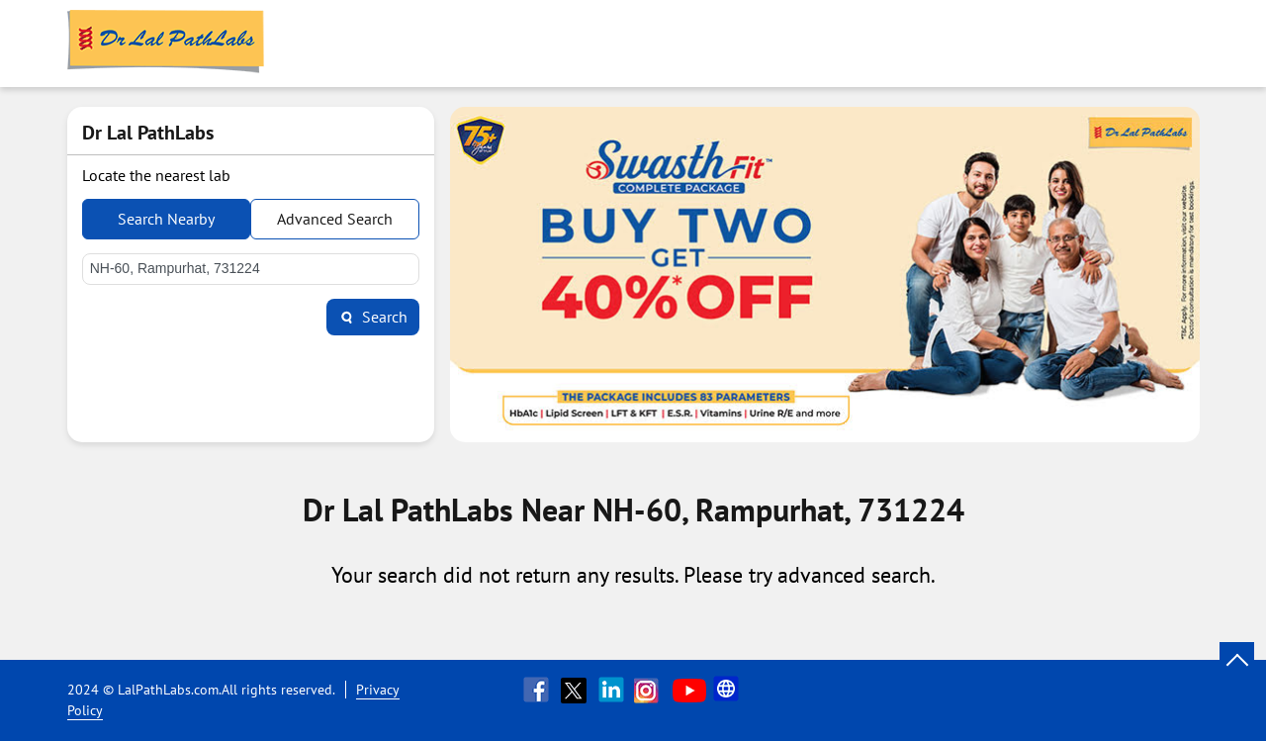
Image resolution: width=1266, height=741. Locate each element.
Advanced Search (335, 219)
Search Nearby (166, 219)
